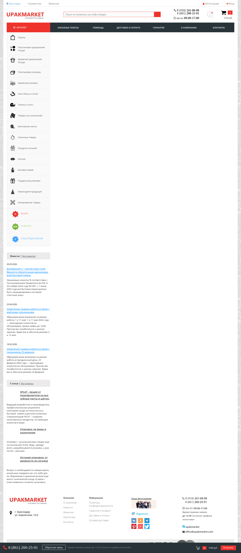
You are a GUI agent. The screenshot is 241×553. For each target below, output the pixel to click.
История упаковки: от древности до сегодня (34, 459)
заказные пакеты (68, 27)
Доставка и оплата (99, 515)
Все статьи (27, 383)
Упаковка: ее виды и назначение (33, 430)
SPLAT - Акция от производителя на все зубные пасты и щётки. (35, 395)
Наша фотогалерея (143, 502)
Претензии (69, 517)
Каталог (20, 27)
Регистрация (211, 3)
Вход (230, 3)
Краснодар (13, 3)
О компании (70, 502)
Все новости (28, 256)
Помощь (98, 27)
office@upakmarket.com (197, 531)
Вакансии (54, 3)
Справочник (34, 3)
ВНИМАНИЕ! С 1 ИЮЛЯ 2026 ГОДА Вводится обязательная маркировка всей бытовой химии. (27, 272)
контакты (219, 27)
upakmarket (190, 526)
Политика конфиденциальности (101, 504)
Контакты (68, 522)
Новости (68, 507)
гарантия (158, 27)
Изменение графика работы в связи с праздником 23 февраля (28, 350)
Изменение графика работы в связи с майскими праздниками (28, 310)
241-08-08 (186, 10)
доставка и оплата (128, 27)
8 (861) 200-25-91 (23, 547)
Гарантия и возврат (100, 510)
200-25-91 (188, 13)
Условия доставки (99, 520)
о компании (188, 27)
